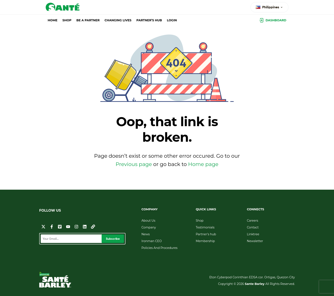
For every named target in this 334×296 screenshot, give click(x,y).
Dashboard (276, 20)
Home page (203, 164)
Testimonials (205, 227)
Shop (199, 220)
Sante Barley (255, 284)
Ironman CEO (151, 241)
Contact (253, 227)
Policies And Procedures (159, 248)
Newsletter (255, 241)
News (145, 234)
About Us (148, 220)
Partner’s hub (206, 234)
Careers (252, 220)
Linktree (253, 234)
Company (148, 227)
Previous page (134, 164)
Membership (205, 241)
